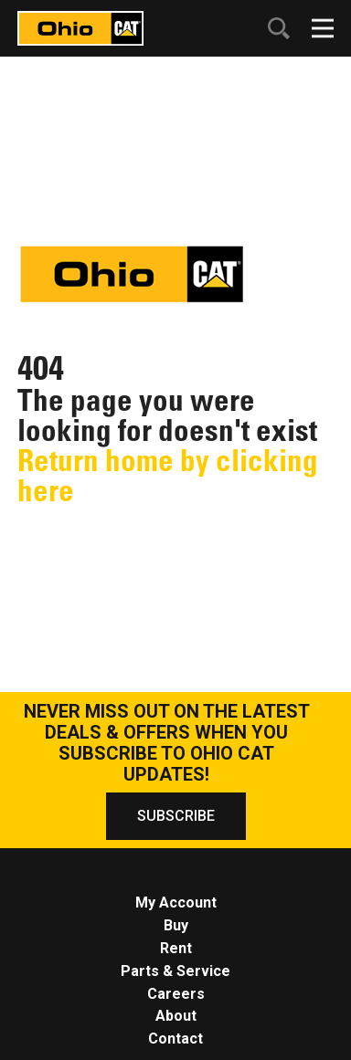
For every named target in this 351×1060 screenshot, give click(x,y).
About (176, 1015)
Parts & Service (175, 971)
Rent (176, 948)
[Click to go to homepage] (80, 27)
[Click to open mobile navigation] (323, 28)
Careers (176, 993)
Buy (176, 925)
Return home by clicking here (167, 475)
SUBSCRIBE (176, 815)
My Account (176, 902)
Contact (175, 1038)
